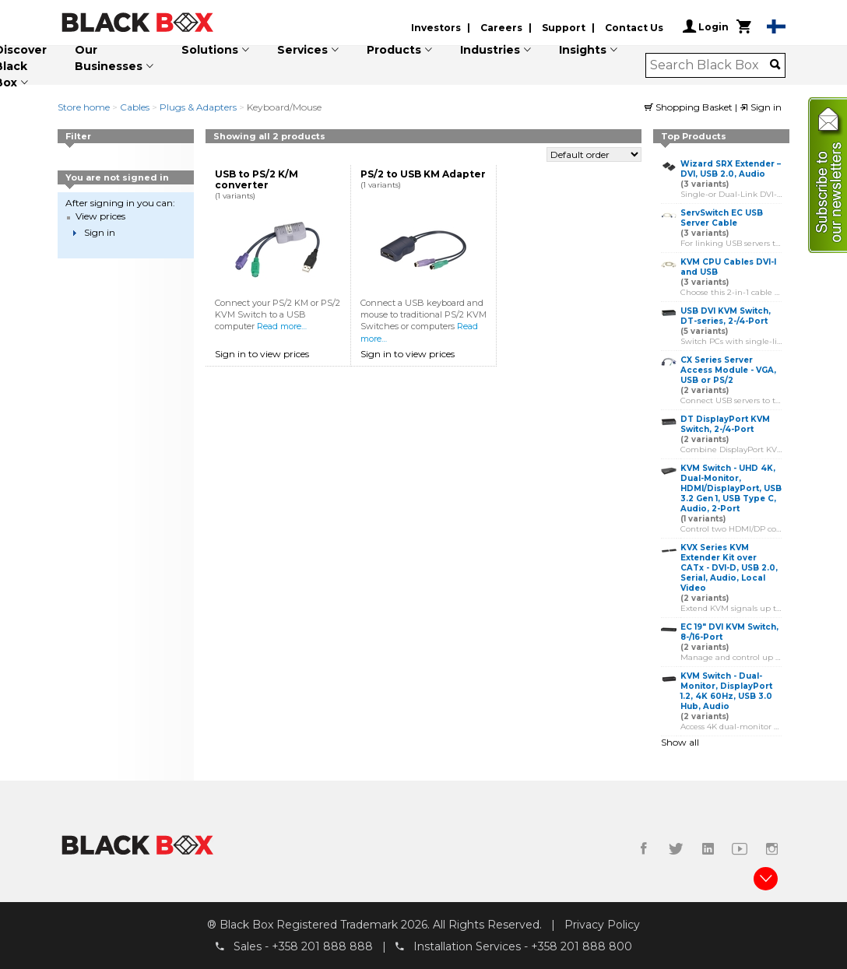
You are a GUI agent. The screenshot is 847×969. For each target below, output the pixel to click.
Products (394, 50)
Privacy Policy (602, 925)
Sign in (761, 107)
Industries (490, 50)
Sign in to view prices (262, 354)
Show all (680, 742)
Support (563, 27)
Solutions (209, 50)
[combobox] (710, 65)
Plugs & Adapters (198, 107)
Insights (582, 50)
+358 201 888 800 (581, 946)
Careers (501, 27)
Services (302, 50)
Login (706, 26)
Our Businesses (108, 58)
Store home (84, 107)
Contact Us (634, 27)
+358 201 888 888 (322, 946)
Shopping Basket (690, 107)
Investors (436, 27)
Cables (134, 107)
